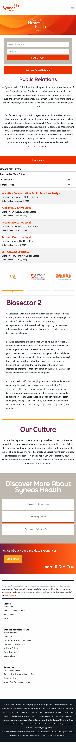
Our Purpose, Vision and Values (17, 640)
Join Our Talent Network (14, 611)
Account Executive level (16, 208)
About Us (8, 637)
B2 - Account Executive (16, 252)
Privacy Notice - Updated (49, 732)
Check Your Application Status (17, 682)
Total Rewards (10, 652)
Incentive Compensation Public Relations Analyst (31, 193)
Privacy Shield (64, 732)
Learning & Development (14, 644)
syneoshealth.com (11, 595)
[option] (38, 25)
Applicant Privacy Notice (31, 736)
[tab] (12, 281)
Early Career (9, 614)
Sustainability (10, 656)
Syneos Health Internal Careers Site (19, 674)
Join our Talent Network (38, 70)
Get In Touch (13, 558)
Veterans (7, 618)
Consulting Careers (38, 516)
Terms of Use (35, 732)
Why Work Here (10, 633)
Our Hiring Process (12, 670)
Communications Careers (38, 504)
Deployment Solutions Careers (38, 529)
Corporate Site (10, 678)
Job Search (8, 607)
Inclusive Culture (11, 648)
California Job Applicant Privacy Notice (53, 736)
